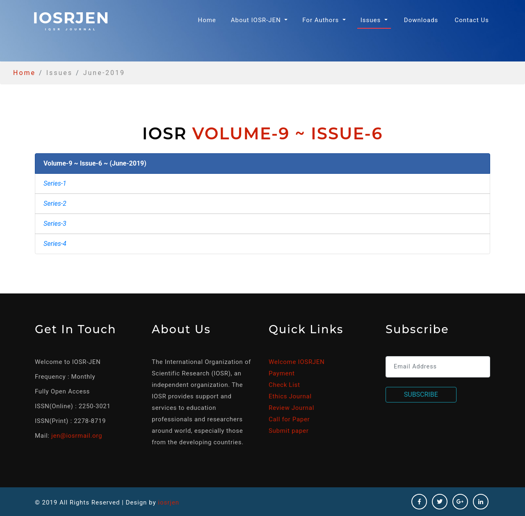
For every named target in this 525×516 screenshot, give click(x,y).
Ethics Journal (290, 396)
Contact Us (471, 20)
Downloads (421, 20)
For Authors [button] (321, 20)
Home (208, 19)
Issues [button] (372, 20)
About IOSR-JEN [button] (257, 20)
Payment (282, 373)
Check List (284, 385)
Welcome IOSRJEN (296, 362)
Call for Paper (289, 419)
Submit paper (288, 430)
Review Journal (291, 407)
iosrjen (71, 19)
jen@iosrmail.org (76, 435)
